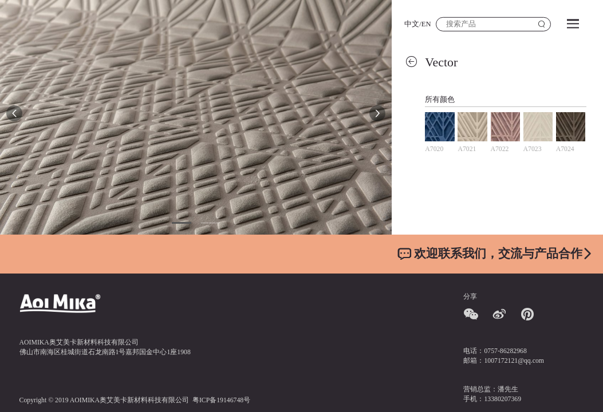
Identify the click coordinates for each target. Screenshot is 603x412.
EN (426, 24)
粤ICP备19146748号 (221, 400)
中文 (411, 24)
